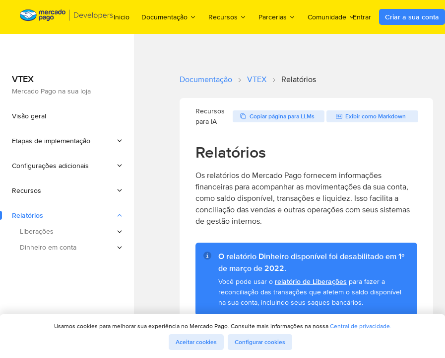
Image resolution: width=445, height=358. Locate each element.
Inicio (121, 17)
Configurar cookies (260, 342)
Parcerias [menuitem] (277, 16)
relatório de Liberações (311, 281)
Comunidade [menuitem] (331, 16)
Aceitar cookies (196, 342)
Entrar (362, 17)
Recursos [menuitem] (227, 16)
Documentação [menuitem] (168, 16)
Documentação (206, 79)
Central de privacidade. (360, 326)
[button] (67, 140)
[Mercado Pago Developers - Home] (67, 17)
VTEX (256, 79)
